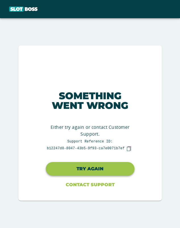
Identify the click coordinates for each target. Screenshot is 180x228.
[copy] (129, 148)
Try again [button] (90, 168)
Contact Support (90, 184)
